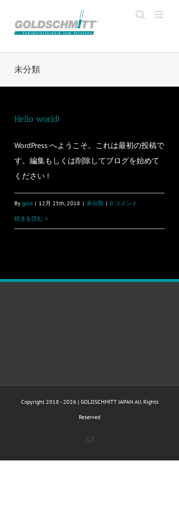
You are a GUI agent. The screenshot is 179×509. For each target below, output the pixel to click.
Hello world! (37, 119)
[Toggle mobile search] (140, 15)
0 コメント (123, 203)
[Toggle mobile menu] (160, 15)
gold (27, 203)
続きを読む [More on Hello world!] (28, 218)
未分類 (95, 203)
